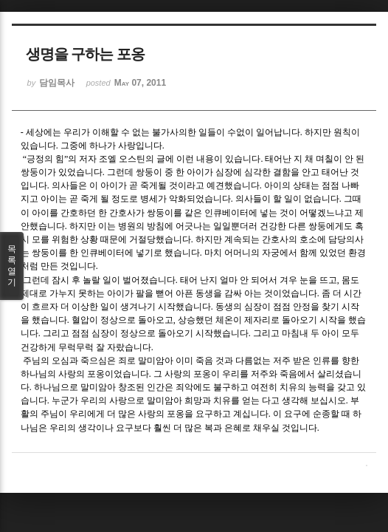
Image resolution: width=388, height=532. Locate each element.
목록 (11, 266)
